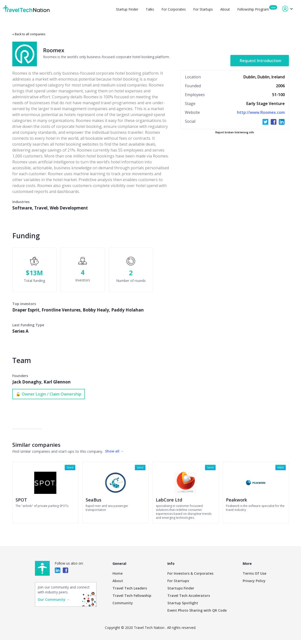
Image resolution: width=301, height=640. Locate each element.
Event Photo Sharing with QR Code (197, 610)
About (225, 9)
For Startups (203, 9)
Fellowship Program (253, 9)
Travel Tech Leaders (129, 588)
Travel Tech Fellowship (131, 595)
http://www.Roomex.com (261, 112)
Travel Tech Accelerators (188, 595)
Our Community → (54, 599)
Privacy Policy (254, 580)
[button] (287, 9)
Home (117, 573)
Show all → (114, 451)
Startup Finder (127, 9)
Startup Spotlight (182, 603)
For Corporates (173, 9)
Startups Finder (180, 588)
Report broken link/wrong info (234, 132)
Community (122, 603)
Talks (150, 9)
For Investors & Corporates (190, 573)
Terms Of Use (254, 573)
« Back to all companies (28, 34)
